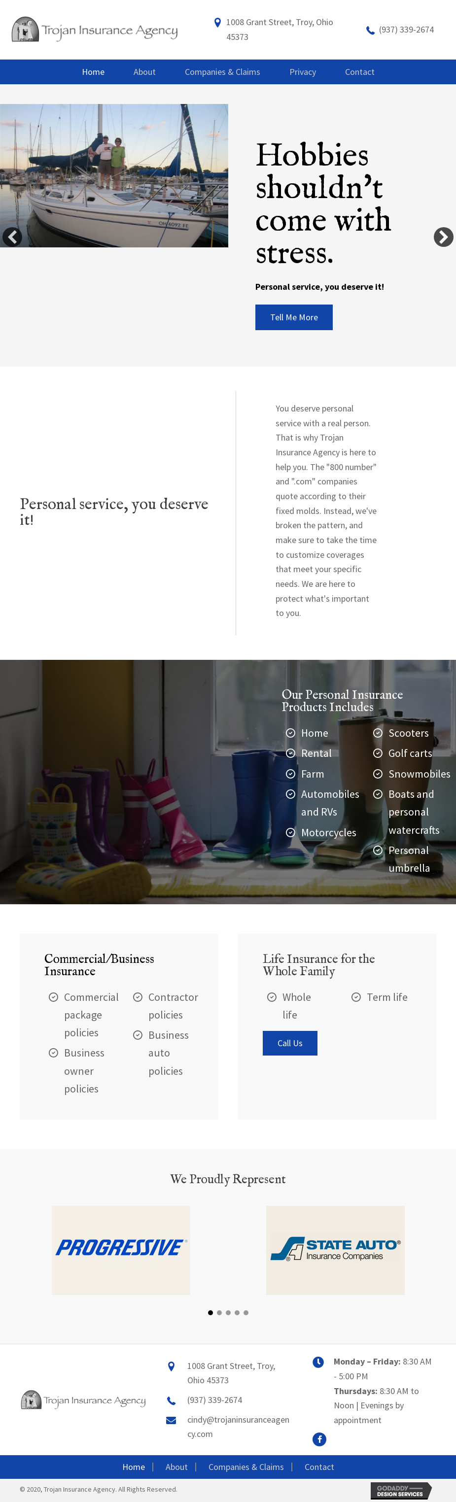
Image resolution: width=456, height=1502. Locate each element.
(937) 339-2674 (406, 29)
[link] (93, 72)
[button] (294, 317)
